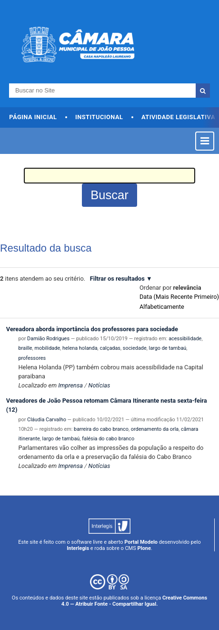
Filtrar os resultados (117, 278)
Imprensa (70, 385)
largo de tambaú (168, 348)
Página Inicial (33, 117)
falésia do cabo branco (108, 439)
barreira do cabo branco (101, 429)
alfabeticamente (161, 306)
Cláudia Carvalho (46, 420)
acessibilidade (185, 338)
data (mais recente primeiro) (179, 296)
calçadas (110, 348)
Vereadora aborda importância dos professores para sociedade (92, 329)
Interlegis (78, 548)
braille (25, 348)
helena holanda (80, 348)
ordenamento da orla (155, 429)
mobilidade (47, 348)
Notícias (99, 385)
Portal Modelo (141, 542)
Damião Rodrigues (48, 338)
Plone (144, 548)
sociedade (135, 348)
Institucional (99, 117)
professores (32, 358)
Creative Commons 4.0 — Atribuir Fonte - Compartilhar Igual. (134, 601)
